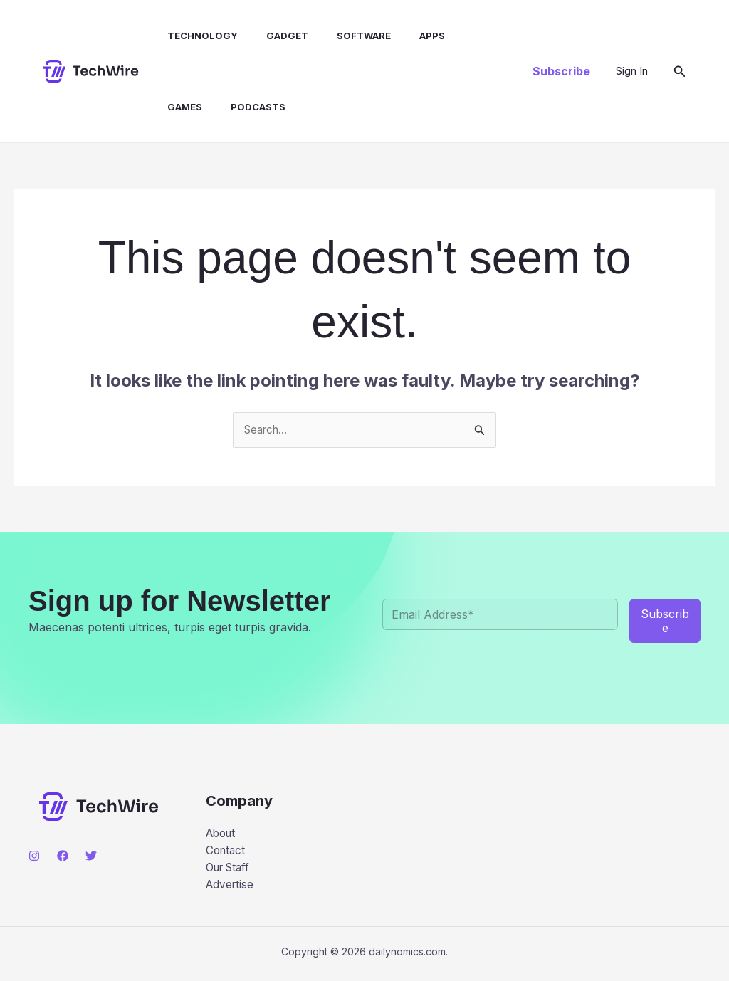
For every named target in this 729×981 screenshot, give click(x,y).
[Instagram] (34, 856)
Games (460, 35)
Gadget (274, 35)
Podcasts (186, 106)
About (222, 834)
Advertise (231, 889)
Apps (407, 35)
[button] (561, 71)
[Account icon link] (632, 71)
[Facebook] (62, 856)
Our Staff (231, 871)
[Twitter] (91, 856)
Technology (194, 35)
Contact (227, 852)
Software (345, 35)
